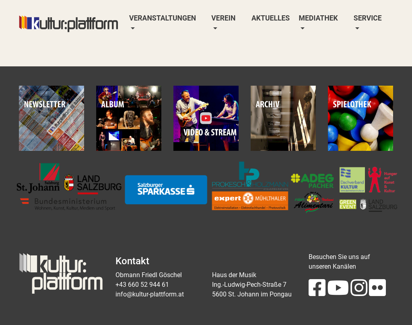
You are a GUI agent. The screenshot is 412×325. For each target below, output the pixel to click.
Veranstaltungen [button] (162, 18)
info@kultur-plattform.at (149, 294)
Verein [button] (223, 18)
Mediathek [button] (318, 18)
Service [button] (368, 18)
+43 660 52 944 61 (142, 284)
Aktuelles (270, 18)
